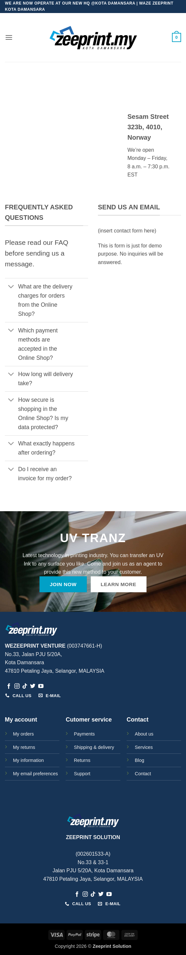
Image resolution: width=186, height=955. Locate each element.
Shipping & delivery (94, 747)
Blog (139, 760)
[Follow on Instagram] (17, 686)
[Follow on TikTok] (24, 686)
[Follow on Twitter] (32, 686)
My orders (23, 734)
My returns (24, 747)
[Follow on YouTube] (40, 686)
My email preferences (35, 773)
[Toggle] (11, 287)
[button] (9, 37)
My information (28, 760)
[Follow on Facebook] (8, 686)
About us (144, 734)
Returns (82, 760)
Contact (143, 773)
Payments (84, 734)
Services (144, 747)
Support (82, 773)
